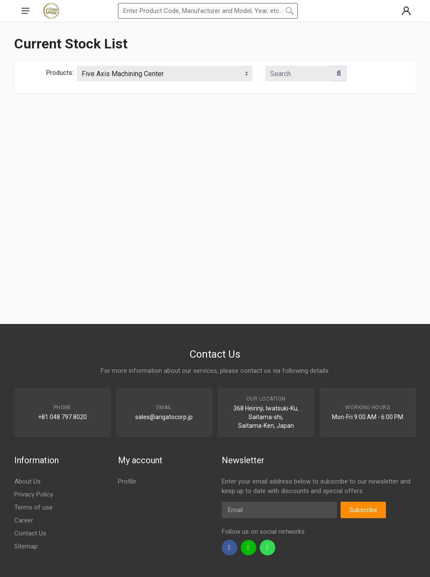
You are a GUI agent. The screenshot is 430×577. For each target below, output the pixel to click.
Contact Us (30, 533)
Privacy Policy (33, 494)
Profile (127, 481)
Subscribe (363, 510)
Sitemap (26, 546)
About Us (27, 481)
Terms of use (33, 507)
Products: (59, 73)
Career (23, 520)
